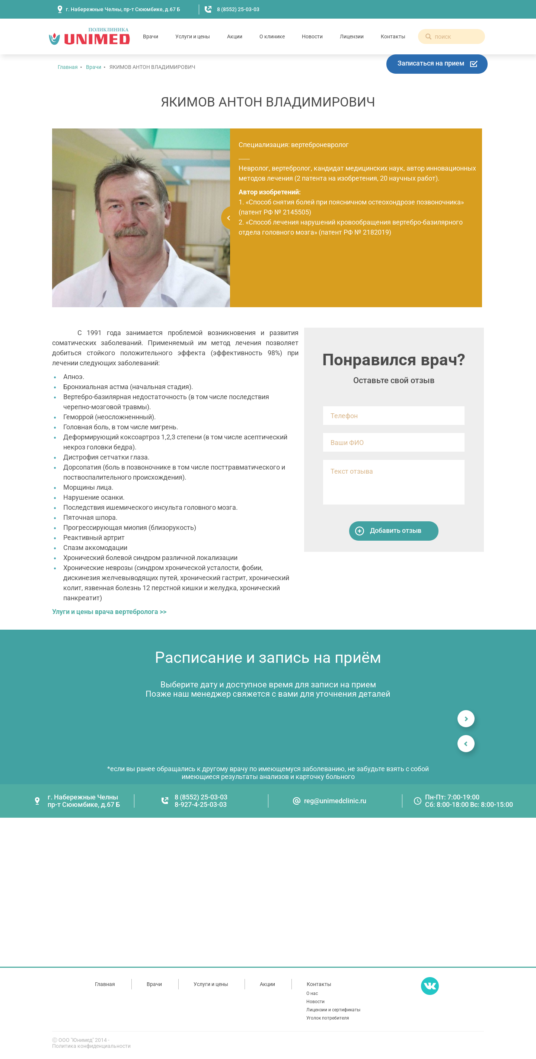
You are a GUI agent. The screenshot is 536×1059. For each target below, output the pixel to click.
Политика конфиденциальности (91, 1046)
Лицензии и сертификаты (333, 1009)
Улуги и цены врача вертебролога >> (109, 612)
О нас (312, 993)
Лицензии (352, 36)
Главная (68, 67)
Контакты (393, 36)
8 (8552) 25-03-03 (238, 9)
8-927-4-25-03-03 (201, 804)
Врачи (150, 36)
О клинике (272, 36)
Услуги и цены (192, 36)
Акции (234, 36)
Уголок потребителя (327, 1018)
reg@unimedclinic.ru (335, 801)
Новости (312, 36)
